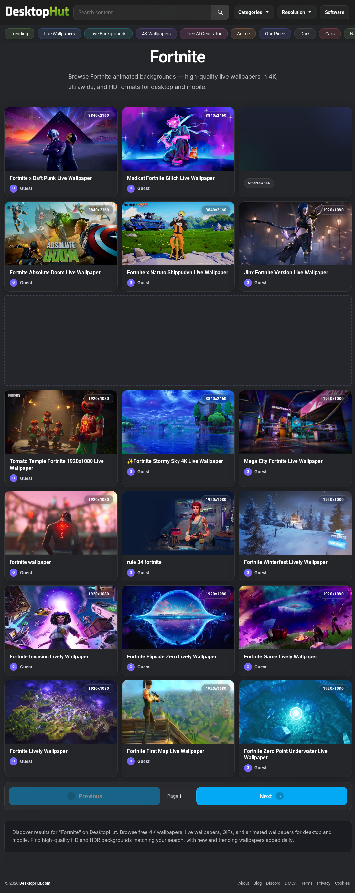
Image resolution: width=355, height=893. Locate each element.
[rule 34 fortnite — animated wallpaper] (178, 536)
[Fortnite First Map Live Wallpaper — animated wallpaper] (178, 728)
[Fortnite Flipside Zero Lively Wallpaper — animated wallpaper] (178, 631)
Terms (307, 883)
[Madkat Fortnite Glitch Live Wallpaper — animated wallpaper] (178, 152)
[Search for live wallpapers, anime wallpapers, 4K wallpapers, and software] (142, 12)
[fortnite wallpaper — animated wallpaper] (61, 536)
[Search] (220, 12)
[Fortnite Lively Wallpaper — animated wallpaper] (61, 728)
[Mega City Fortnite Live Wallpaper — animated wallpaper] (295, 438)
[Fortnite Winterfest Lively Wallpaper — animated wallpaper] (295, 536)
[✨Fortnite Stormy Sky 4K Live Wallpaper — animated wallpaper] (178, 438)
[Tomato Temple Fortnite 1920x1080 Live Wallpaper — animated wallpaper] (61, 438)
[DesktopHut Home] (37, 12)
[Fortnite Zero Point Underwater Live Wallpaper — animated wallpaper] (295, 728)
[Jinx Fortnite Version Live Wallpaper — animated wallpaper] (295, 247)
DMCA (290, 883)
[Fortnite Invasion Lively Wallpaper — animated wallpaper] (61, 631)
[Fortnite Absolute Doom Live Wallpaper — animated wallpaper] (61, 247)
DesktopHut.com (34, 883)
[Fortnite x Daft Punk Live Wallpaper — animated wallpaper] (61, 152)
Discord (273, 883)
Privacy (323, 883)
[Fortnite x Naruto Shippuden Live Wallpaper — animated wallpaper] (178, 247)
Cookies (342, 883)
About (243, 883)
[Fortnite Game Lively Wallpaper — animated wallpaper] (295, 631)
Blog (257, 883)
